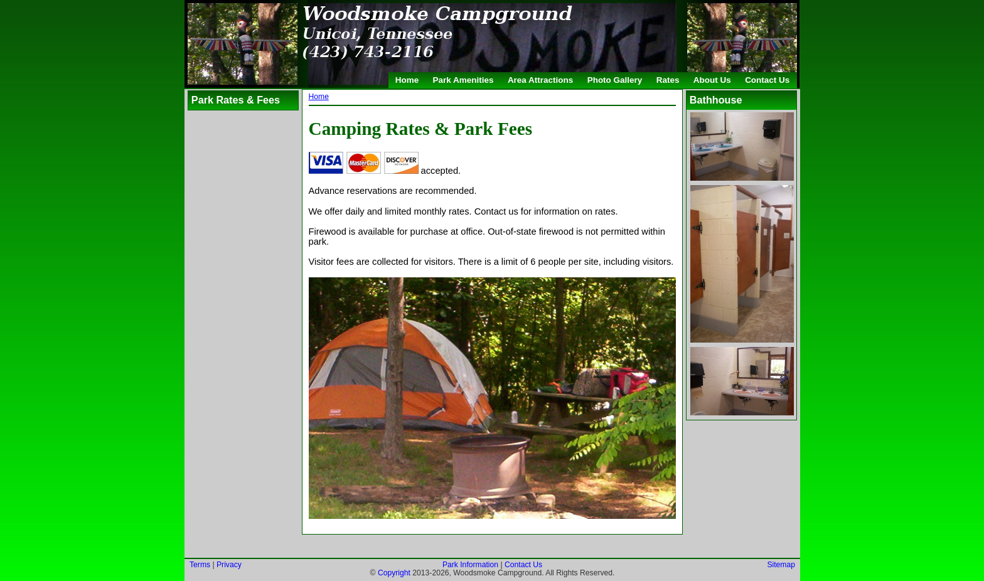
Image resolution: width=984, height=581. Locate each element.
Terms (200, 564)
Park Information (470, 564)
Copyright (393, 572)
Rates (668, 80)
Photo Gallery (615, 80)
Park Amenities (463, 80)
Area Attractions (540, 80)
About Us (712, 80)
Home (407, 80)
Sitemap (781, 564)
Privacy (229, 564)
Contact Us (767, 80)
